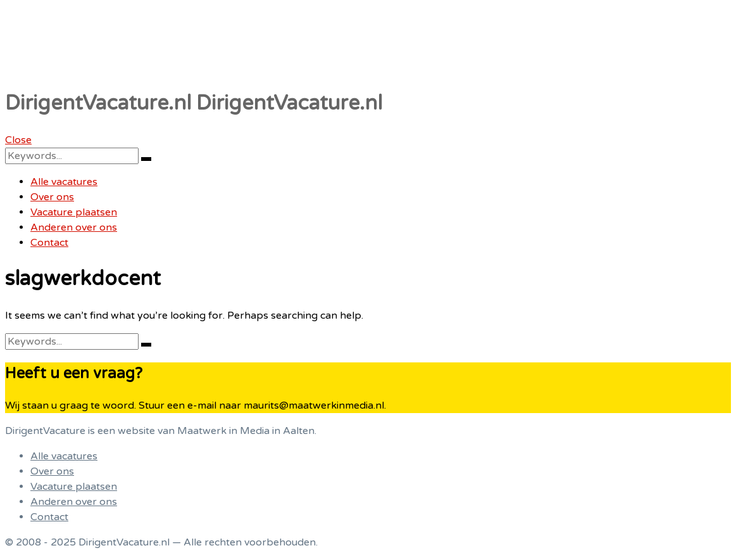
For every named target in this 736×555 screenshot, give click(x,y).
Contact (49, 242)
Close (18, 140)
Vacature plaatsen (73, 212)
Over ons (52, 197)
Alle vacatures (63, 181)
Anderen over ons (73, 227)
